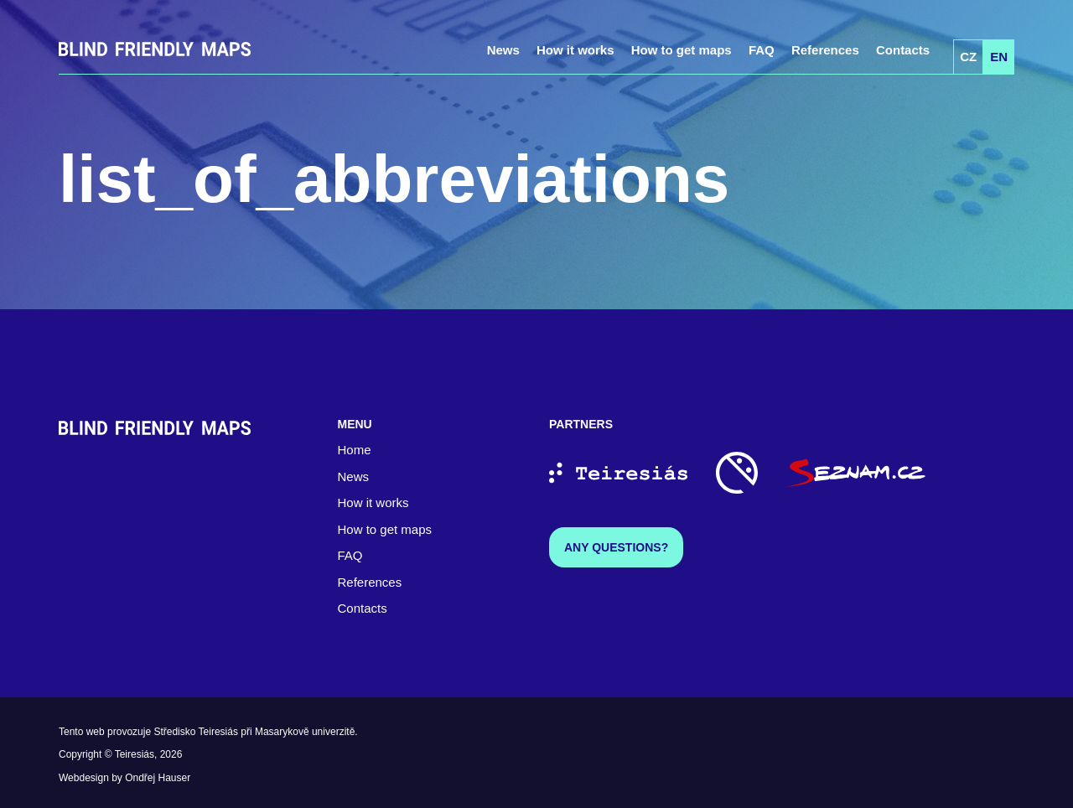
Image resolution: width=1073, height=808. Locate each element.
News (503, 50)
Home (354, 450)
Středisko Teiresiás (195, 732)
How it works (575, 50)
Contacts (903, 50)
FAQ (762, 50)
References (825, 50)
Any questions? (616, 547)
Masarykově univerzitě (305, 732)
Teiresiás (134, 754)
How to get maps (681, 50)
